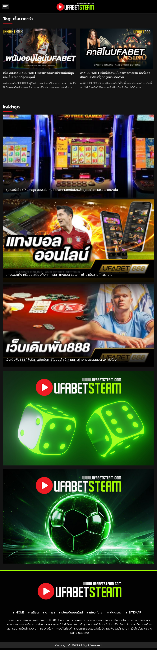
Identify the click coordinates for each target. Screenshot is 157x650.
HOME (20, 612)
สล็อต (35, 612)
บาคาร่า (50, 612)
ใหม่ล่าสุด (11, 107)
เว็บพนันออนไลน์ (72, 612)
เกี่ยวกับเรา (96, 612)
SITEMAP (135, 612)
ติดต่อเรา (116, 612)
